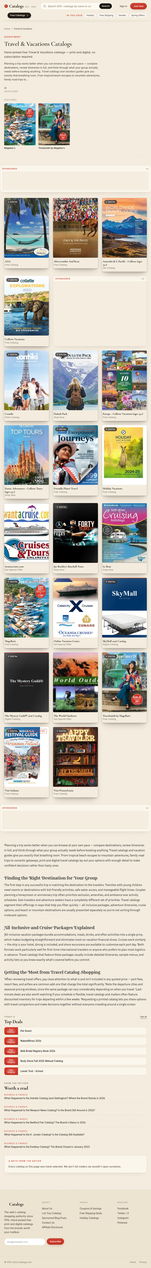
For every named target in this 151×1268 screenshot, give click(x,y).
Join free (138, 6)
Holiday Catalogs (89, 1218)
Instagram (123, 1218)
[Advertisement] (75, 181)
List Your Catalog (51, 1213)
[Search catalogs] (76, 6)
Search (105, 6)
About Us (47, 1208)
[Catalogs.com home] (20, 6)
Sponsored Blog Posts (54, 1218)
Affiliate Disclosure (52, 1227)
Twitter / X (123, 1213)
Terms (133, 1262)
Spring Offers (138, 15)
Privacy (143, 1262)
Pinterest (122, 1222)
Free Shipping (106, 15)
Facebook (122, 1208)
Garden (122, 15)
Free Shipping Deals (91, 1213)
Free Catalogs (19, 15)
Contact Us (48, 1222)
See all (143, 1016)
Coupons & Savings (91, 1208)
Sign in (123, 6)
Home (7, 28)
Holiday (90, 15)
